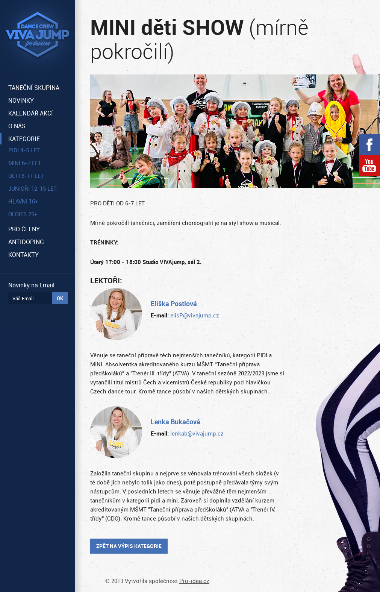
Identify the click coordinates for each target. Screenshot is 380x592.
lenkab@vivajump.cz (197, 433)
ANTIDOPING (26, 242)
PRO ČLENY (24, 229)
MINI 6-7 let (24, 163)
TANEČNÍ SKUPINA (33, 87)
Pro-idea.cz (194, 580)
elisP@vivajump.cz (194, 315)
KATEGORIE (24, 139)
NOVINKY (21, 100)
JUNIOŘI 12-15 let (32, 188)
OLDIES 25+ (23, 214)
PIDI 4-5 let (24, 150)
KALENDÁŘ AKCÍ (30, 113)
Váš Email (22, 298)
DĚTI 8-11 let (26, 175)
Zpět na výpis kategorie (129, 545)
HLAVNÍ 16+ (23, 201)
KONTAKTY (23, 254)
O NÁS (17, 126)
